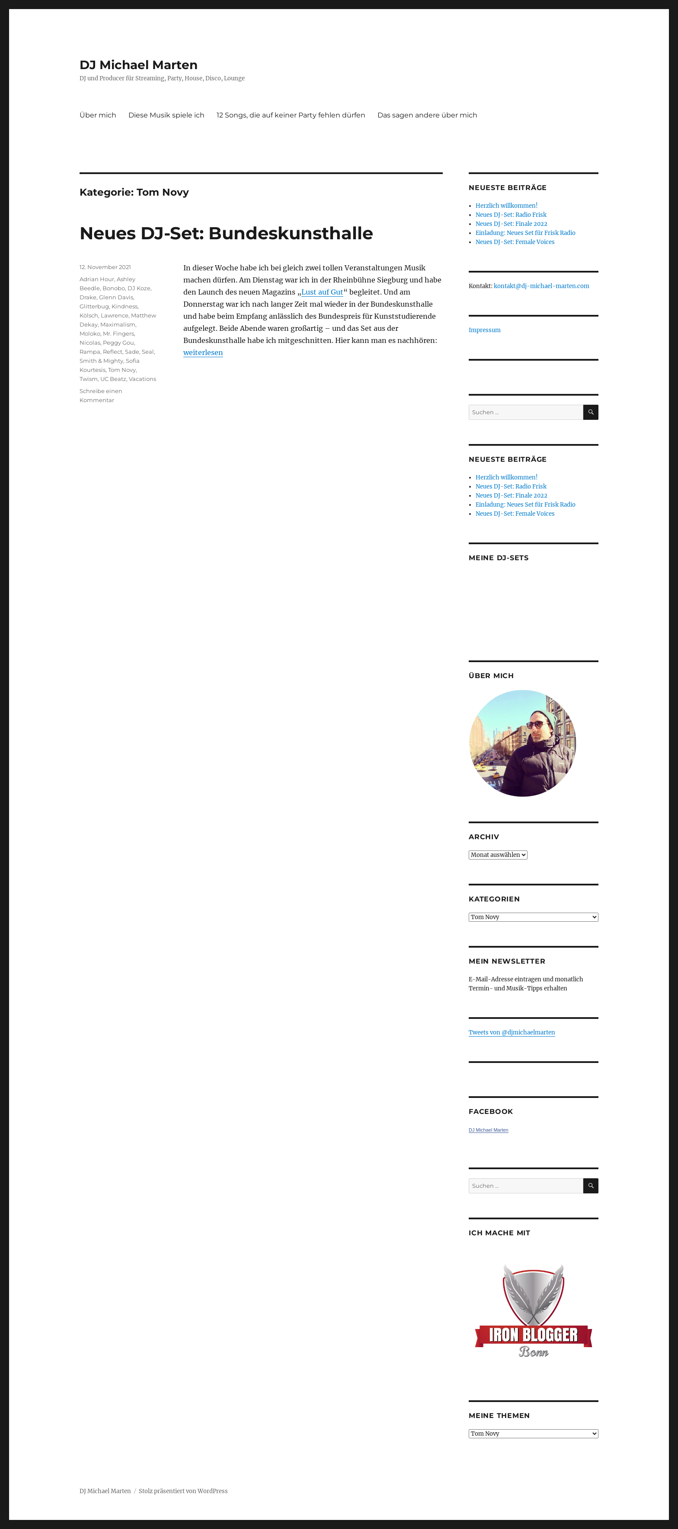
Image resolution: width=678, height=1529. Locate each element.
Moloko (90, 333)
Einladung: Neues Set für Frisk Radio (526, 233)
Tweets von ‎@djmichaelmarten (512, 1032)
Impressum (485, 330)
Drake (88, 297)
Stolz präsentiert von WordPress (183, 1491)
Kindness (125, 306)
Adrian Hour (97, 279)
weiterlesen (203, 352)
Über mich (98, 115)
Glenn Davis (116, 297)
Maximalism (117, 324)
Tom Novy (122, 369)
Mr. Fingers (118, 333)
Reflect (112, 351)
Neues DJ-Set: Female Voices (515, 242)
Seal (148, 351)
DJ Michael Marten (139, 64)
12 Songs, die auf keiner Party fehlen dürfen (291, 115)
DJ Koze (139, 288)
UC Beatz (113, 378)
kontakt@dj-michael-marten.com (541, 286)
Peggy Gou (118, 342)
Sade (132, 351)
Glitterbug (94, 306)
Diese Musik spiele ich (166, 115)
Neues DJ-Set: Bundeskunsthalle (226, 233)
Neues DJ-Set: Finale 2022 (511, 224)
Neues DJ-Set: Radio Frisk (511, 215)
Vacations (142, 378)
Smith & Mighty (101, 360)
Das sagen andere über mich (427, 115)
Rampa (90, 351)
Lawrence (114, 315)
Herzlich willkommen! (507, 205)
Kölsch (89, 315)
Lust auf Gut (322, 292)
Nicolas (90, 342)
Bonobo (113, 288)
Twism (89, 378)
